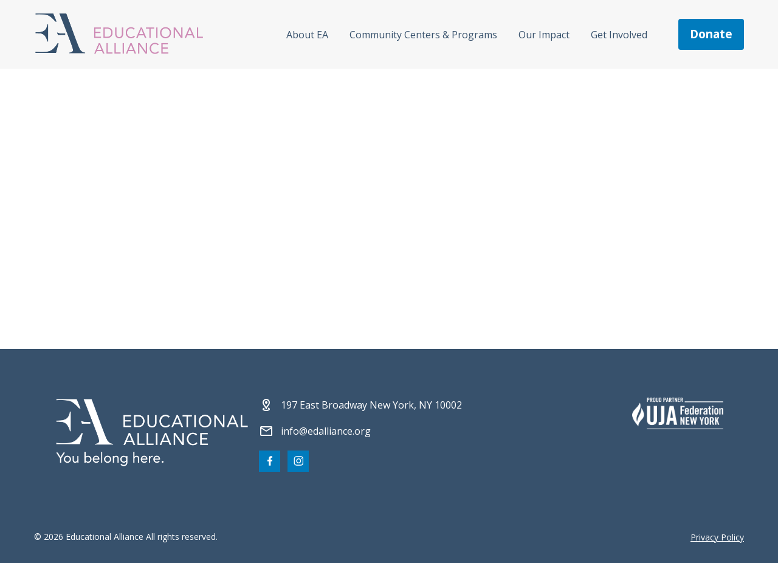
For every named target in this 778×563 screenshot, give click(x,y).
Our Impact (544, 34)
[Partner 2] (677, 413)
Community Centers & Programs (423, 34)
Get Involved (619, 34)
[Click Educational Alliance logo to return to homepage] (119, 34)
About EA (307, 34)
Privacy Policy (717, 537)
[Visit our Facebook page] (269, 461)
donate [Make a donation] (711, 34)
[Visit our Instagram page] (298, 461)
